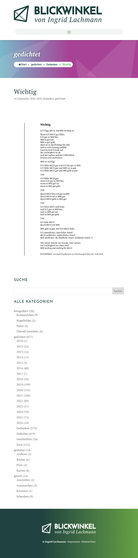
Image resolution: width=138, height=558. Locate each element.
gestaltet (19, 450)
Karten (21, 470)
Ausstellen (23, 480)
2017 (20, 374)
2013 (20, 352)
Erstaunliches (25, 315)
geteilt (18, 476)
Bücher (21, 460)
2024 (20, 412)
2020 (20, 390)
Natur (20, 326)
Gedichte (22, 434)
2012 (20, 346)
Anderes (22, 454)
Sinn (20, 445)
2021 (20, 395)
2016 (20, 368)
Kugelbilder (24, 320)
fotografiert (21, 311)
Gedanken (52, 64)
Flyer (20, 465)
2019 (20, 384)
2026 (20, 423)
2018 (39, 98)
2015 (20, 363)
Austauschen (25, 485)
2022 (20, 401)
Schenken (23, 496)
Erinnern (22, 491)
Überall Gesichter (28, 331)
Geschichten (24, 439)
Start (23, 64)
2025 (20, 417)
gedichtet (36, 64)
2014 (20, 357)
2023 (20, 406)
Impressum (74, 541)
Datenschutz (89, 541)
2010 (20, 341)
